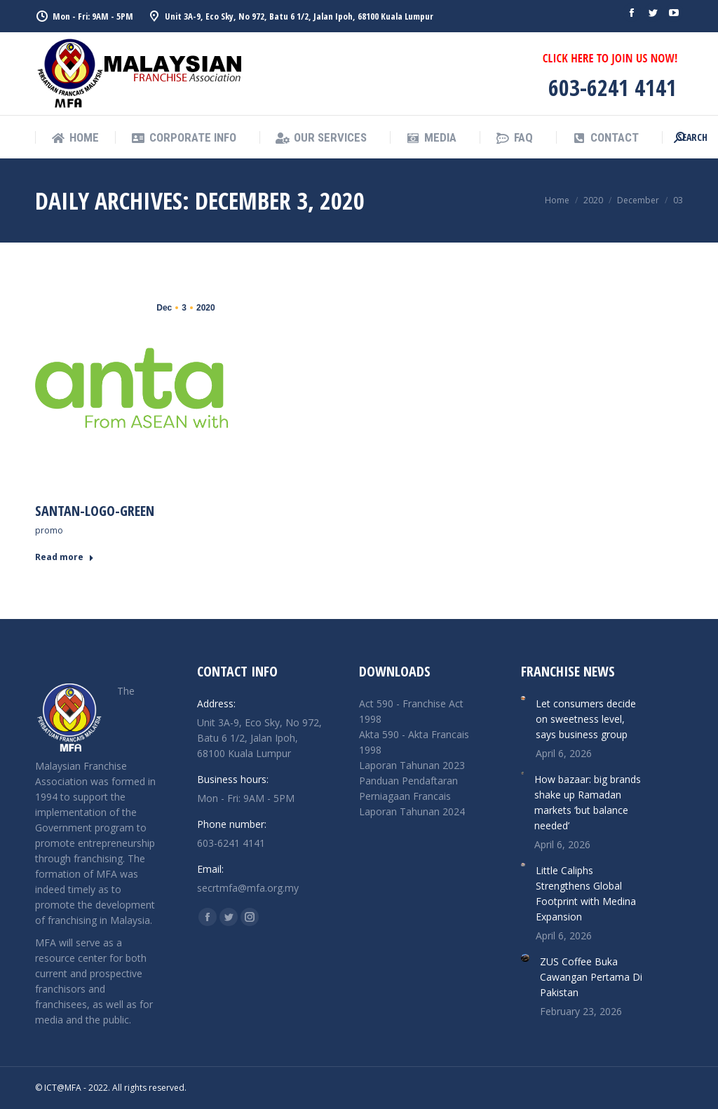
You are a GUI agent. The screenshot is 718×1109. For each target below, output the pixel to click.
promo (49, 530)
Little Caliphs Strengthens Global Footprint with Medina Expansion (586, 893)
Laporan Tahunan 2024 (412, 811)
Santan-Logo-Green (94, 510)
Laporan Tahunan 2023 (412, 765)
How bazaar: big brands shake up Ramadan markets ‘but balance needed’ (587, 802)
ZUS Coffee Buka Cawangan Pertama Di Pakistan (591, 977)
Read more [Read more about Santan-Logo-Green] (64, 557)
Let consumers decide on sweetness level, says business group (586, 719)
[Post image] (523, 698)
